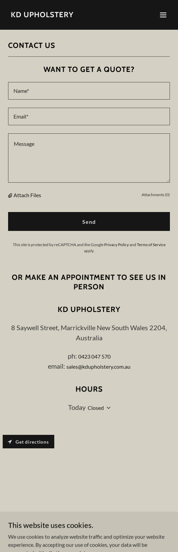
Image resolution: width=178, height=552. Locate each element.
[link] (42, 15)
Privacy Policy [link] (116, 244)
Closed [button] (96, 407)
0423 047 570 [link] (94, 356)
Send (89, 221)
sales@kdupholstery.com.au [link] (98, 366)
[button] (163, 15)
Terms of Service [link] (151, 244)
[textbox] (89, 91)
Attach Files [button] (27, 195)
